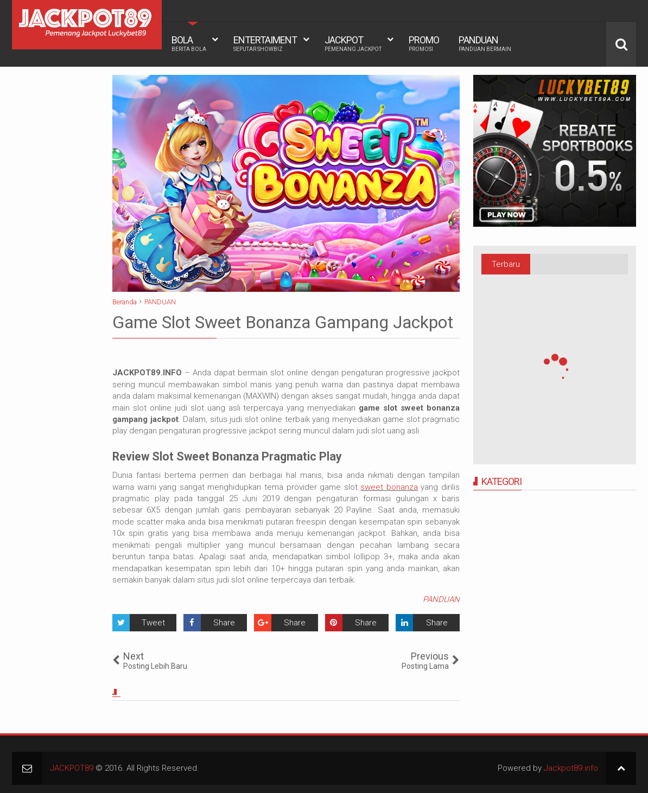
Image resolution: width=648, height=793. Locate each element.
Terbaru (506, 264)
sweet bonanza (389, 487)
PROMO (424, 43)
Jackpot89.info (571, 768)
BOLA (188, 43)
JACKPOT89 (71, 768)
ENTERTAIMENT (265, 43)
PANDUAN (485, 43)
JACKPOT (353, 43)
